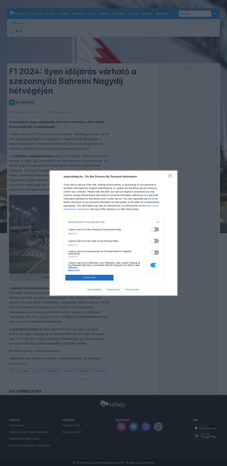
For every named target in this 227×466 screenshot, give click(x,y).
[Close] (171, 177)
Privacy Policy (132, 289)
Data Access (113, 289)
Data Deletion (95, 289)
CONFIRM (89, 277)
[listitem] (113, 222)
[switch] (154, 229)
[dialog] (113, 233)
